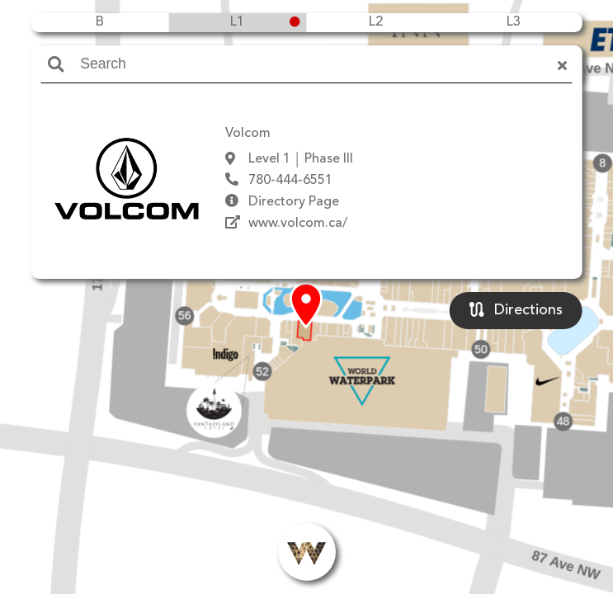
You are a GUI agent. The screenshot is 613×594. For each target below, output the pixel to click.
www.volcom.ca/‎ (297, 223)
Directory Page (293, 202)
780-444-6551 (290, 180)
